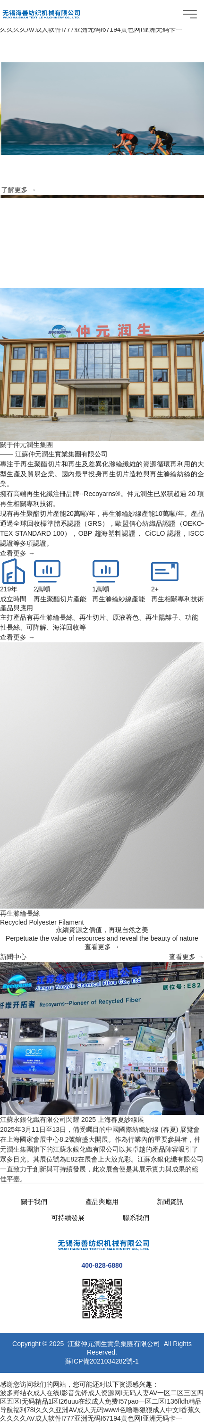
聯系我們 (136, 1217)
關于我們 (34, 1201)
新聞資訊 (170, 1201)
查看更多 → (17, 553)
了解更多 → (31, 190)
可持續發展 (68, 1217)
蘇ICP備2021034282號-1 (102, 1361)
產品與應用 (102, 1201)
